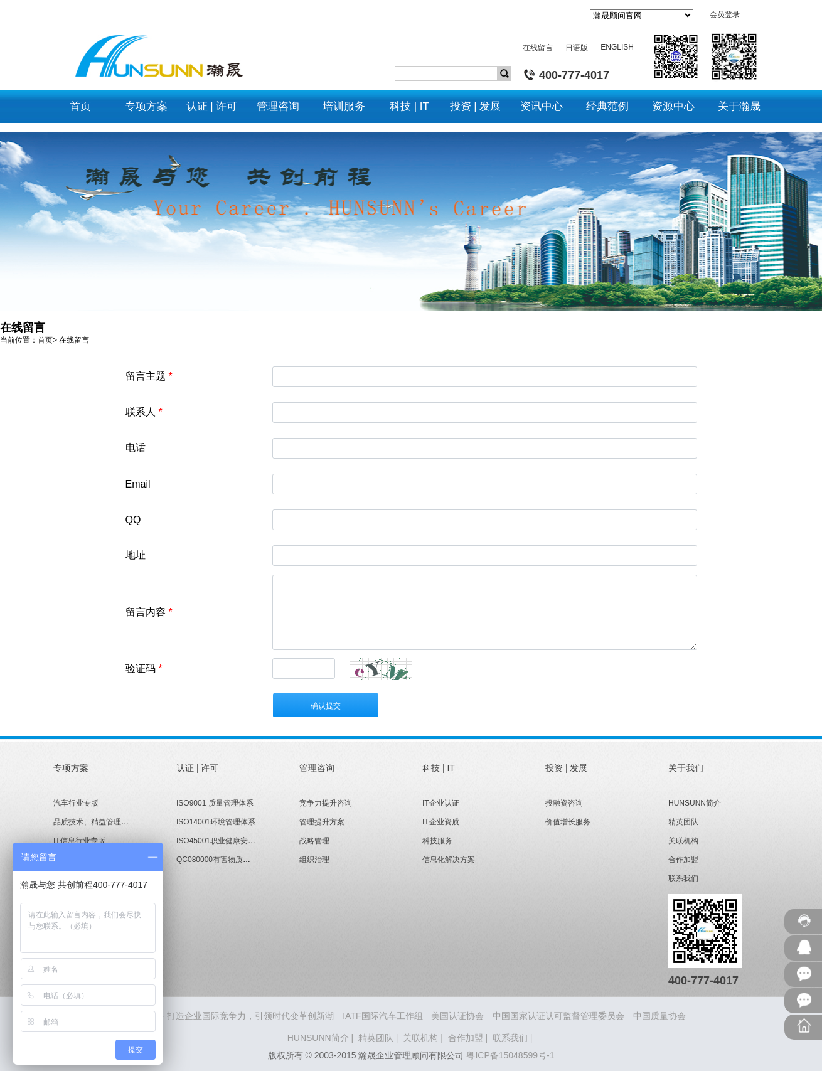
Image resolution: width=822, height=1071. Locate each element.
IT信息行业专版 (79, 840)
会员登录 (725, 14)
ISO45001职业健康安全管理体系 (231, 840)
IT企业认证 (440, 803)
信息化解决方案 (448, 859)
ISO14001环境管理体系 (215, 822)
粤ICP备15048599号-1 (510, 1055)
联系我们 (683, 878)
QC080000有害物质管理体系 (224, 859)
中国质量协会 (659, 1016)
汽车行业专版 (76, 803)
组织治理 (314, 859)
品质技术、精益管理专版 (94, 822)
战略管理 (314, 840)
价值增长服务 (567, 822)
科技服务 (437, 840)
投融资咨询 (564, 803)
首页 (45, 340)
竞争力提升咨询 (325, 803)
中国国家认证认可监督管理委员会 (558, 1016)
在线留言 (538, 47)
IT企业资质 (440, 822)
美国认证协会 (457, 1016)
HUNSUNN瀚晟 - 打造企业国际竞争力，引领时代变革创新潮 (216, 1016)
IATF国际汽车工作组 (382, 1016)
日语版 (576, 47)
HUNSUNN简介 (694, 803)
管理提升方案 (321, 822)
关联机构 (683, 840)
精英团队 (683, 822)
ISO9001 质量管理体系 (215, 803)
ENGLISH (617, 47)
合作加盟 (683, 859)
